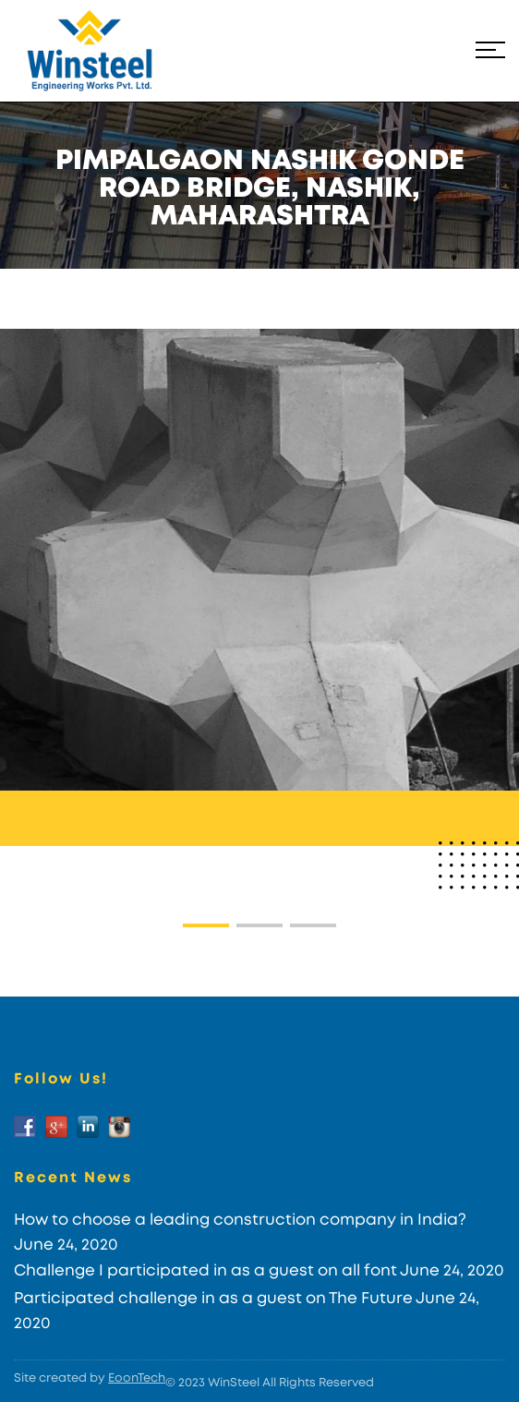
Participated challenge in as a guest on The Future (213, 1298)
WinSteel (234, 1383)
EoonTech (136, 1378)
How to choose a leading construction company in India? (240, 1219)
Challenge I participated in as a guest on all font (205, 1270)
